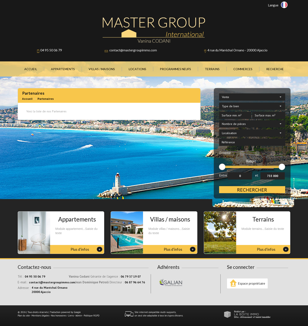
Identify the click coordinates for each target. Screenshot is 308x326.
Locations (137, 69)
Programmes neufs (175, 69)
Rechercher (252, 189)
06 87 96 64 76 (135, 282)
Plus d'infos (86, 249)
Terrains (212, 69)
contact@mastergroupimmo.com (133, 50)
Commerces (242, 69)
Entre (223, 175)
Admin (78, 315)
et (256, 175)
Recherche (275, 69)
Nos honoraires (58, 315)
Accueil (30, 69)
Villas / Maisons (102, 69)
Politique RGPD (92, 315)
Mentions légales (40, 315)
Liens (71, 315)
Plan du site (24, 315)
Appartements (63, 69)
